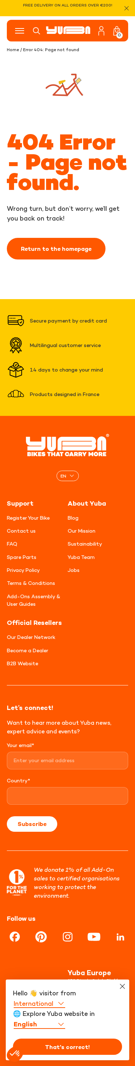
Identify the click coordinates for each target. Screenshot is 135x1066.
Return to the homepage (56, 248)
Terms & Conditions (31, 583)
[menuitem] (67, 475)
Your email (20, 745)
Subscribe (32, 823)
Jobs (74, 570)
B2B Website (22, 663)
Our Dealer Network (31, 637)
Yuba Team (81, 557)
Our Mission (81, 531)
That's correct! (67, 1047)
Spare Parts (21, 557)
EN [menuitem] (63, 475)
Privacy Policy (23, 570)
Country (18, 780)
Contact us (21, 531)
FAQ (12, 544)
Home (13, 49)
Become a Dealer (27, 650)
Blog (73, 518)
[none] (67, 475)
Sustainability (85, 544)
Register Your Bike (28, 518)
